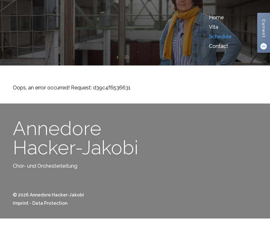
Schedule (220, 37)
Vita (213, 27)
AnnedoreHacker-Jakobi (75, 138)
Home (216, 17)
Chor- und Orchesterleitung (45, 166)
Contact (218, 46)
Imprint (20, 203)
